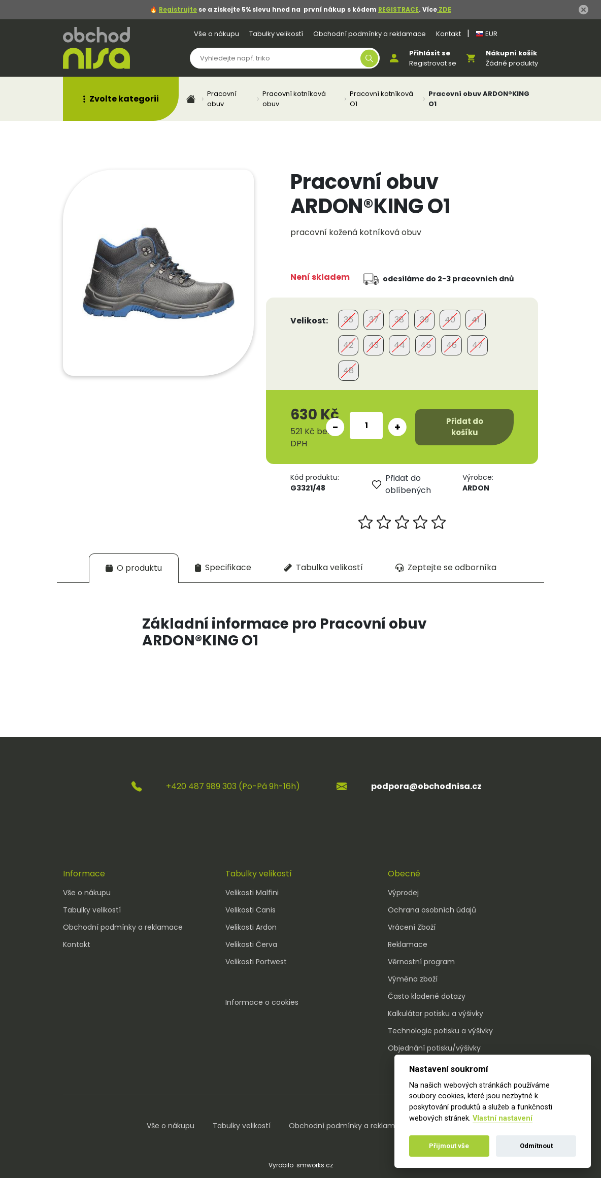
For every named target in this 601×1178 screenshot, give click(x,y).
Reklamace (407, 944)
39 (424, 319)
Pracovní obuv (222, 99)
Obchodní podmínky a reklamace (369, 34)
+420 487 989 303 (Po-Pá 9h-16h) (233, 786)
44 (399, 345)
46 (451, 345)
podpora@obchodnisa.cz (426, 786)
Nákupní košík (511, 53)
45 (425, 345)
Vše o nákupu (216, 34)
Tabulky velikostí (276, 34)
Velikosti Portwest (256, 962)
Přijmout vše (449, 1146)
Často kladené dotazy (426, 996)
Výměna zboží (413, 979)
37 (374, 319)
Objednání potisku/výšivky (434, 1048)
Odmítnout (536, 1146)
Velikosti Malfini (252, 893)
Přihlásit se (429, 53)
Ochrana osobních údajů (432, 910)
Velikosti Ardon (251, 927)
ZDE (444, 9)
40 (450, 319)
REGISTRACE (398, 9)
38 (399, 319)
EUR (486, 34)
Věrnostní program (421, 962)
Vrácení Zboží (412, 927)
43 (374, 345)
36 (348, 319)
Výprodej (403, 893)
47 (477, 345)
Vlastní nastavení (502, 1118)
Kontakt (448, 34)
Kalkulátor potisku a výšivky (435, 1013)
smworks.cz (314, 1165)
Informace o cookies (261, 1002)
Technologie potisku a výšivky (440, 1031)
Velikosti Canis (250, 910)
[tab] (134, 567)
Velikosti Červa (251, 944)
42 (348, 345)
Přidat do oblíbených (401, 484)
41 (476, 319)
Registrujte (178, 9)
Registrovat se (432, 63)
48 (348, 370)
